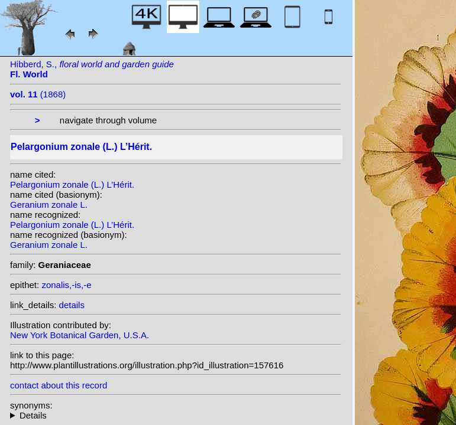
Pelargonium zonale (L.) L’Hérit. (72, 184)
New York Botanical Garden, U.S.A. (79, 335)
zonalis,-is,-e (66, 285)
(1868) (38, 94)
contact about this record (58, 385)
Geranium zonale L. (49, 205)
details (72, 305)
